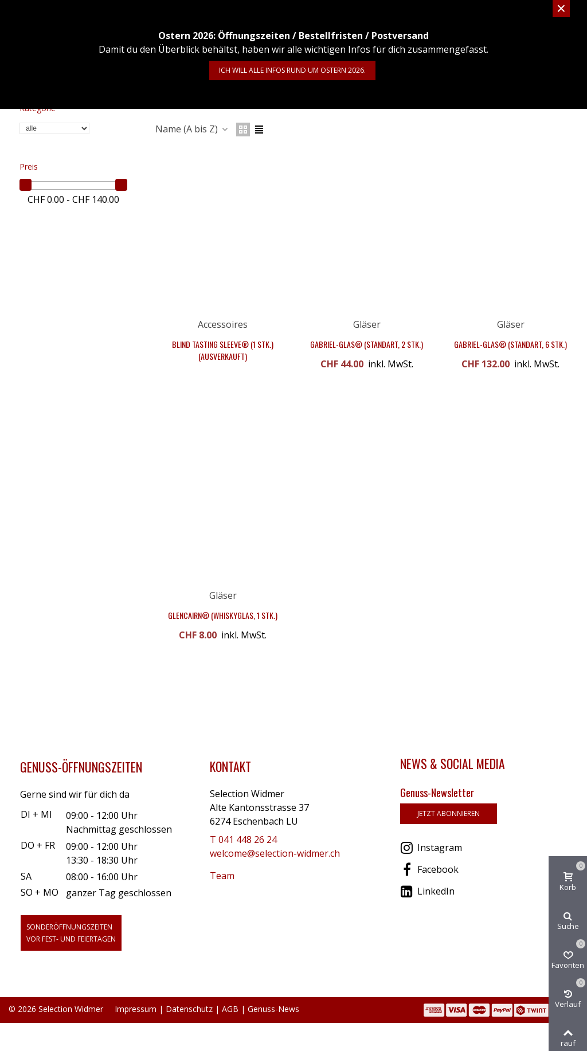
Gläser (367, 324)
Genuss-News (273, 1008)
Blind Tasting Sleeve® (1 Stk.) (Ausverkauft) (222, 350)
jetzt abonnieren (448, 813)
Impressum (135, 1008)
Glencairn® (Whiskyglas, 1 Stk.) (222, 615)
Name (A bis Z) (192, 129)
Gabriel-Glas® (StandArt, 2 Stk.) (366, 344)
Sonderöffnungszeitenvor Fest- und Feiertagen (71, 933)
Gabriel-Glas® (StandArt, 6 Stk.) (510, 344)
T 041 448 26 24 (243, 839)
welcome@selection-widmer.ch (275, 853)
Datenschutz (189, 1008)
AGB (230, 1008)
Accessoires (223, 324)
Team (222, 875)
